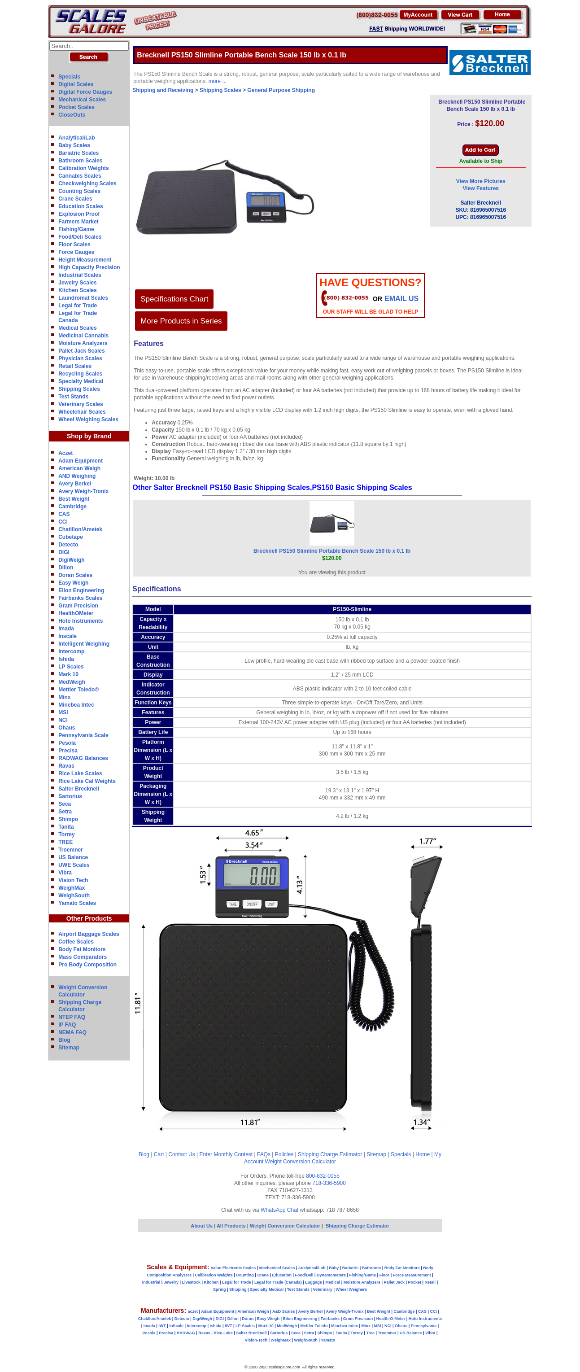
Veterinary (323, 1289)
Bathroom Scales (80, 160)
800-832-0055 (323, 1176)
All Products (232, 1225)
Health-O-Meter (391, 1318)
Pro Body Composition (87, 964)
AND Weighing (77, 476)
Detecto (68, 545)
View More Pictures (481, 181)
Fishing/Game (76, 229)
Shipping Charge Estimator (330, 1154)
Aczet (65, 453)
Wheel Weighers (351, 1289)
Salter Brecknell (78, 789)
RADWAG (186, 1333)
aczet (193, 1311)
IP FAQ (67, 1025)
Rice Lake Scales (80, 773)
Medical (332, 1282)
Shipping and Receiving (162, 90)
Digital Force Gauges (85, 92)
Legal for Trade (77, 305)
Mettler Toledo (314, 1326)
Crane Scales (75, 199)
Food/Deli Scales (79, 237)
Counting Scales (79, 191)
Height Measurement (84, 260)
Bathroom (371, 1268)
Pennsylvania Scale (83, 735)
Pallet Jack (394, 1282)
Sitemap (68, 1047)
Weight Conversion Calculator (300, 1161)
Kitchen (211, 1282)
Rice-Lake (223, 1333)
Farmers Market (78, 221)
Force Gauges (76, 252)
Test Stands (73, 396)
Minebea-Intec (344, 1326)
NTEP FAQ (71, 1017)
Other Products (89, 918)
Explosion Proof (79, 214)
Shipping (238, 1289)
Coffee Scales (76, 942)
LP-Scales (245, 1326)
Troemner (70, 850)
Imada (66, 628)
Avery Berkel (74, 484)
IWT (162, 1326)
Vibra (65, 873)
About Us (202, 1225)
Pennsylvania (424, 1326)
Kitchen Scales (77, 290)
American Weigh (79, 468)
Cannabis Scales (79, 176)
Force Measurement (412, 1275)
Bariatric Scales (78, 153)
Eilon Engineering (81, 590)
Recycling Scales (80, 374)
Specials (69, 77)
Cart (159, 1154)
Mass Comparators (82, 957)
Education (282, 1275)
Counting (245, 1275)
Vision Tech (73, 880)
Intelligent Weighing (83, 644)
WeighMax (71, 888)
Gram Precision (78, 606)
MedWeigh (71, 682)
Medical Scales (77, 328)
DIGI (64, 552)
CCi (63, 522)
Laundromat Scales (83, 298)
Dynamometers (331, 1275)
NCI (63, 720)
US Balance (73, 857)
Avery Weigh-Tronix (83, 491)
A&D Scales (283, 1311)
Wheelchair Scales (81, 412)
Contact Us (181, 1154)
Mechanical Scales (82, 99)
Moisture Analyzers (83, 343)
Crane (263, 1275)
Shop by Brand (89, 436)
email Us (401, 298)
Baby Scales (74, 145)
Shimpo (68, 819)
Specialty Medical (80, 381)
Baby (334, 1268)
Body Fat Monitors (81, 949)
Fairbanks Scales (80, 598)
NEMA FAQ (72, 1032)
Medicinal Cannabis (83, 335)
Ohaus (66, 728)
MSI (63, 712)
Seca (64, 804)
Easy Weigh (73, 583)
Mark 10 (68, 674)
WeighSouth (74, 895)
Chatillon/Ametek (80, 529)
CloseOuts (71, 115)
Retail (430, 1282)
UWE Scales (73, 865)
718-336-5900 (329, 1183)
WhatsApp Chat (279, 1210)
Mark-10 (266, 1326)
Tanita (66, 827)
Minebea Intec (76, 705)
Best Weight (73, 499)
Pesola (67, 743)
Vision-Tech (256, 1340)
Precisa (68, 750)
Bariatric (350, 1268)
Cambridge (72, 506)
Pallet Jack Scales (81, 351)
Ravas (66, 766)
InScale (176, 1326)
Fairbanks (330, 1318)
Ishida (66, 659)
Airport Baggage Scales (88, 934)
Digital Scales (75, 84)
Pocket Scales (76, 107)
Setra (65, 811)
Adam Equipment (80, 461)
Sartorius (70, 796)
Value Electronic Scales (233, 1268)
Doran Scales (75, 575)
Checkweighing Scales (87, 183)
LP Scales (70, 667)
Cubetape (70, 537)
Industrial (151, 1282)
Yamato (328, 1340)
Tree (370, 1333)
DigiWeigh (71, 560)
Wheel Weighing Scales (88, 419)
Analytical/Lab (76, 138)
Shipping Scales (79, 389)
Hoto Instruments (80, 621)
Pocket (415, 1282)
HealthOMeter (75, 613)
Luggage (313, 1282)
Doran (247, 1318)
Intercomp (71, 651)
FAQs (263, 1154)
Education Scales (80, 206)
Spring (219, 1289)
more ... (218, 81)
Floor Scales (74, 244)
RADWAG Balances (83, 758)
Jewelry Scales (77, 283)
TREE (65, 842)
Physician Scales (80, 358)
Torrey (66, 834)
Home (422, 1154)
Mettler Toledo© (78, 689)
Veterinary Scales (80, 404)
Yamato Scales (77, 903)
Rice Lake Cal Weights (87, 781)
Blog (64, 1040)
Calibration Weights (83, 168)
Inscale (67, 636)
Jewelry (171, 1282)
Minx (64, 697)
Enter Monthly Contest (226, 1154)
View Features (481, 188)
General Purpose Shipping (281, 90)
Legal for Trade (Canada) (278, 1282)
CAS (64, 514)
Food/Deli (304, 1275)
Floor (384, 1275)
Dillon (65, 567)
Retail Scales (75, 366)
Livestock (191, 1282)
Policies (284, 1154)
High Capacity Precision (89, 267)
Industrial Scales (79, 275)
